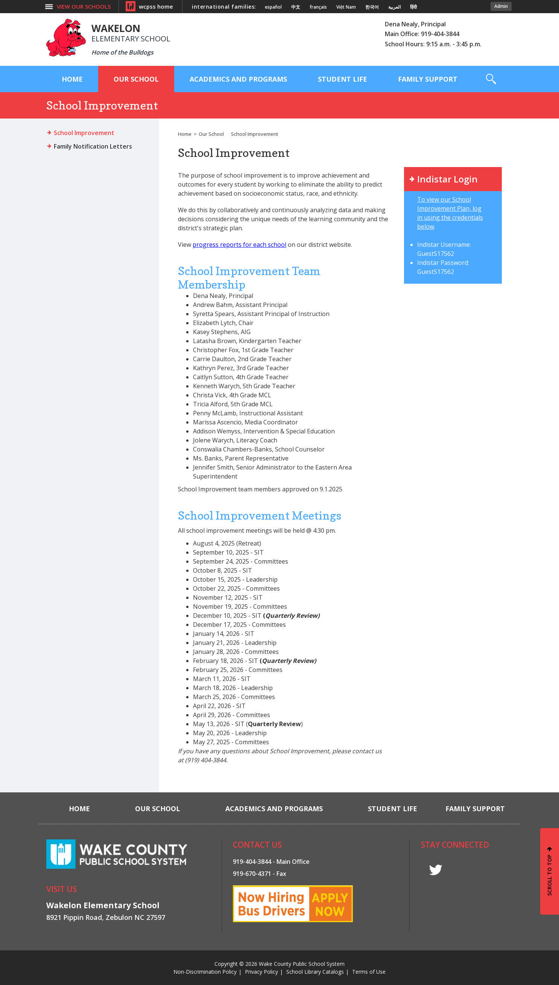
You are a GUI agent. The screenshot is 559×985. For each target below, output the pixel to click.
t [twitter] (435, 870)
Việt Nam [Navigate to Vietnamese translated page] (346, 7)
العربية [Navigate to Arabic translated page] (394, 7)
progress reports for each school (239, 244)
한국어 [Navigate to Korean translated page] (372, 7)
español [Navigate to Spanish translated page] (273, 7)
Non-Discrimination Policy (205, 971)
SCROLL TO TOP (549, 875)
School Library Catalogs (315, 971)
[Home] (72, 79)
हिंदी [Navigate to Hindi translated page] (413, 7)
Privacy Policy (261, 971)
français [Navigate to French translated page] (318, 7)
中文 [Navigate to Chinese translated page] (295, 7)
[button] (491, 79)
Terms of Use (369, 971)
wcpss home (156, 6)
